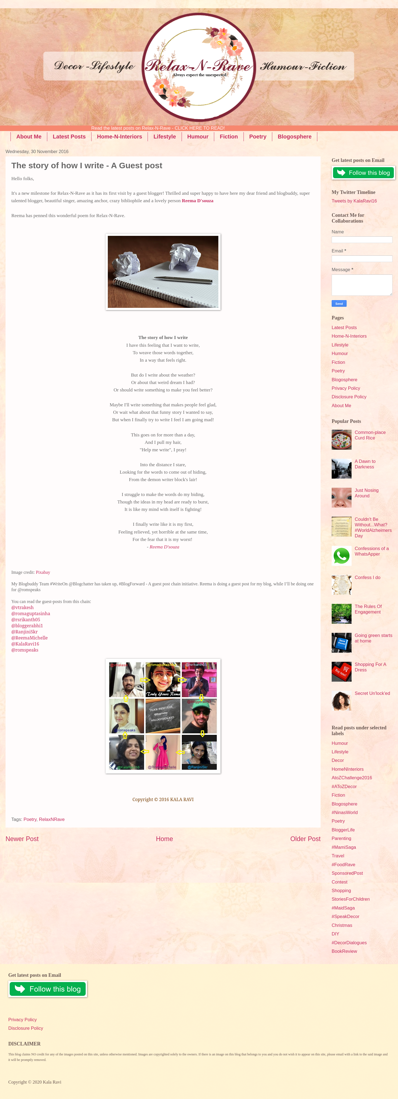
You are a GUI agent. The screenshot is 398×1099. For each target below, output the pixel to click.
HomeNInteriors (348, 769)
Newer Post (22, 838)
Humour (198, 137)
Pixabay (43, 572)
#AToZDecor (344, 786)
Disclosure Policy (349, 396)
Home (164, 838)
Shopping (341, 890)
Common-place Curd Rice (370, 435)
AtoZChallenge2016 (352, 777)
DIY (335, 934)
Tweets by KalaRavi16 (354, 201)
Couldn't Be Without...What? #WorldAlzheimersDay (373, 527)
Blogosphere (294, 137)
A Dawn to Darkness (365, 464)
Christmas (342, 925)
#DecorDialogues (349, 942)
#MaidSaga (343, 908)
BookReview (344, 951)
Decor (338, 760)
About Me (28, 137)
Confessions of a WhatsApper (372, 551)
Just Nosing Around (367, 493)
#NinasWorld (345, 812)
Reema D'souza (197, 200)
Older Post (305, 838)
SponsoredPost (347, 873)
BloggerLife (343, 830)
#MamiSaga (344, 847)
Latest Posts (69, 137)
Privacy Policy (346, 388)
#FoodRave (343, 864)
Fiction (229, 137)
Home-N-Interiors (119, 137)
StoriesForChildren (351, 899)
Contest (339, 882)
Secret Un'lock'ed (372, 693)
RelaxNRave (52, 819)
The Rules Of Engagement (368, 609)
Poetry (257, 137)
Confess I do (368, 577)
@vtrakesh (22, 607)
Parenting (341, 838)
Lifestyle (164, 137)
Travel (338, 855)
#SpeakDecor (345, 916)
